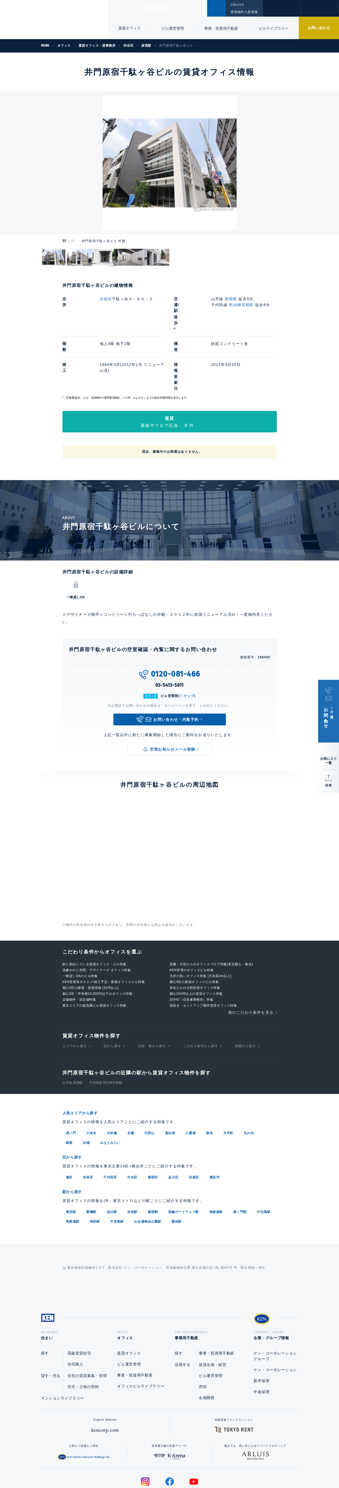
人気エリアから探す (83, 1065)
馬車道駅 (72, 1172)
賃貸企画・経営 (212, 1317)
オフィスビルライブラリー (140, 1338)
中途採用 (261, 1344)
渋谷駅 (132, 1162)
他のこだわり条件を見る (250, 964)
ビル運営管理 (172, 28)
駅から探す (74, 1142)
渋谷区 (106, 299)
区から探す (112, 998)
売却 (203, 1339)
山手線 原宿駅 (72, 1035)
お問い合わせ (319, 28)
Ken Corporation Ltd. (54, 20)
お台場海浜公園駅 (147, 1172)
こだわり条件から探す (200, 998)
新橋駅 (91, 1162)
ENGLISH (237, 5)
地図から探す (245, 998)
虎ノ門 (71, 1084)
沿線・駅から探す (152, 998)
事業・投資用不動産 (221, 28)
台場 (86, 1094)
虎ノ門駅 (240, 1162)
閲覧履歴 (281, 12)
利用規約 (198, 1467)
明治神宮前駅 (241, 305)
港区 (69, 1128)
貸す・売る (51, 1328)
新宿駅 (153, 1162)
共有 (328, 785)
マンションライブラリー (62, 1350)
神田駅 (95, 1172)
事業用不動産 (168, 8)
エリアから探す (74, 998)
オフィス (140, 8)
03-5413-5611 (169, 637)
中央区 (132, 1128)
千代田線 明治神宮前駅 (105, 1035)
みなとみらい (110, 1094)
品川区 (173, 1128)
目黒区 (194, 1128)
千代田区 (110, 1128)
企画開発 (207, 1350)
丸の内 (249, 1084)
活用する (183, 1317)
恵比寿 (170, 1084)
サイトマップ (227, 1467)
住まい (118, 8)
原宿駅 (231, 299)
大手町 (228, 1084)
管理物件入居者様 (244, 12)
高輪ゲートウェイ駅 (183, 1162)
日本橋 (112, 1084)
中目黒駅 (263, 1162)
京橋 (130, 1084)
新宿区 (153, 1128)
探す (45, 1305)
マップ (189, 648)
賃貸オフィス (129, 1305)
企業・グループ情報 (205, 8)
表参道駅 (216, 1162)
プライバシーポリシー (161, 1467)
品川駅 (112, 1162)
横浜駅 (177, 1172)
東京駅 (71, 1162)
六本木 (91, 1084)
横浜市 (215, 1128)
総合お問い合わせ (115, 1467)
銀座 (69, 1094)
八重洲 (190, 1084)
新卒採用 (261, 1333)
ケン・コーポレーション (275, 1322)
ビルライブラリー (274, 28)
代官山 (149, 1084)
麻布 (209, 1084)
